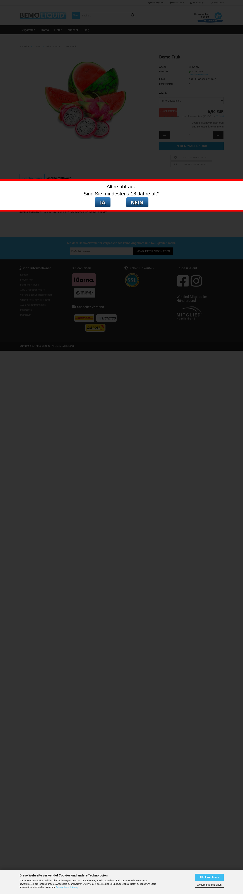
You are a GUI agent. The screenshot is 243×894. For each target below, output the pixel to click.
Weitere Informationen (209, 884)
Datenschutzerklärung (67, 887)
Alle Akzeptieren (209, 877)
